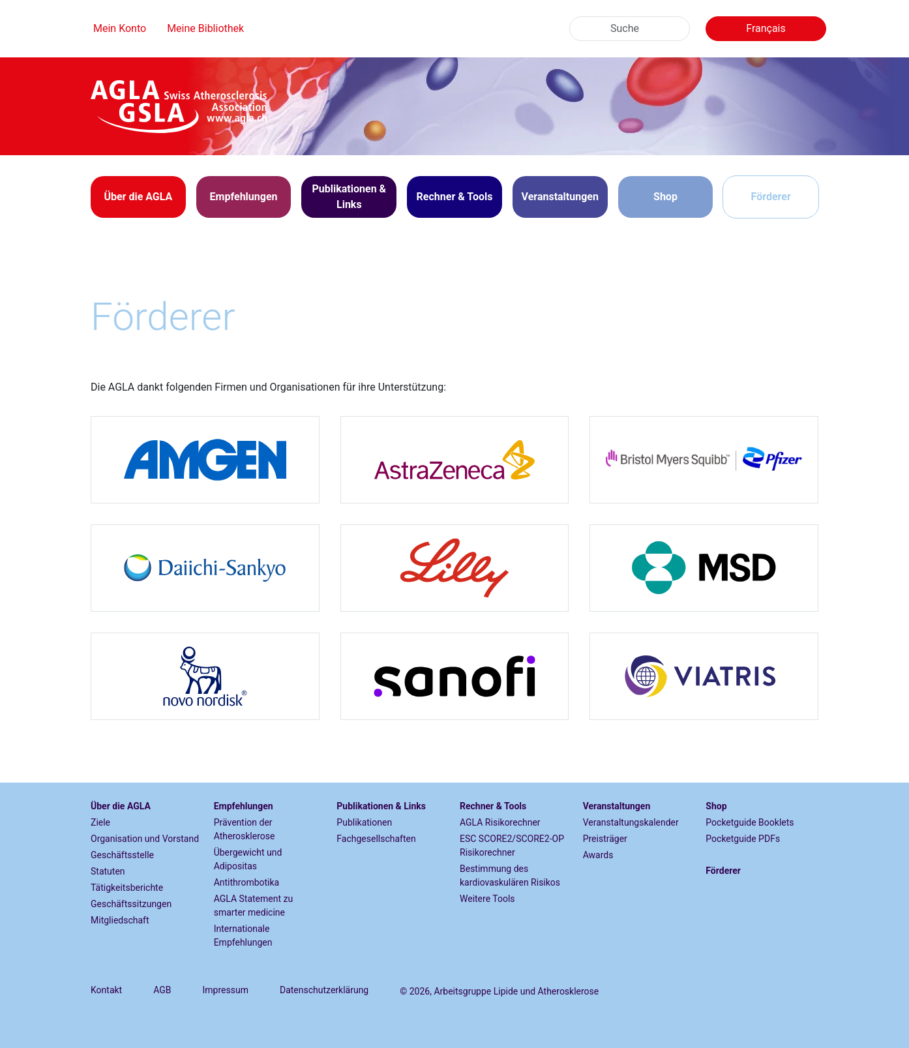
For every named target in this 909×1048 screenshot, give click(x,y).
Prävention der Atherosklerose (244, 829)
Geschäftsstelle (122, 855)
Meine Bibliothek (205, 28)
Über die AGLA (121, 806)
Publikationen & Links (381, 806)
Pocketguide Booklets (750, 822)
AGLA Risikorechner (500, 822)
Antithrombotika (247, 882)
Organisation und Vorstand (145, 838)
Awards (598, 855)
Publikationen (364, 822)
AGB (162, 990)
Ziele (100, 822)
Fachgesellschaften (375, 838)
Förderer (771, 196)
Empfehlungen (243, 806)
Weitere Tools (487, 898)
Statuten (108, 871)
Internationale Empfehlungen (243, 935)
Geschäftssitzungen (131, 904)
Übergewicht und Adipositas (248, 859)
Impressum (225, 990)
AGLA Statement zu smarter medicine (253, 905)
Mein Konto (119, 28)
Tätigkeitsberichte (127, 887)
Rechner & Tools (493, 806)
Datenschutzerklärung (324, 990)
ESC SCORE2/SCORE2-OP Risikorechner (512, 845)
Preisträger (605, 838)
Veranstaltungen (617, 806)
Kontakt (106, 990)
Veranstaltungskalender (631, 822)
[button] (138, 197)
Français (766, 28)
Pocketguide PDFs (743, 838)
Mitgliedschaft (120, 920)
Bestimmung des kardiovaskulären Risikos (510, 875)
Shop (665, 196)
